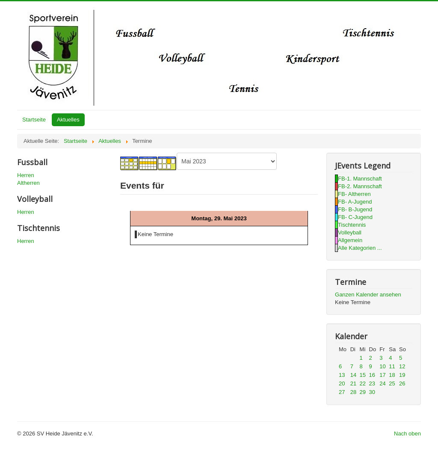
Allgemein (350, 240)
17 (382, 375)
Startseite (34, 119)
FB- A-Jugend (355, 201)
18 (392, 375)
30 (372, 392)
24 (382, 383)
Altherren (28, 183)
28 (353, 392)
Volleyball (349, 232)
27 (342, 392)
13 (342, 375)
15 (363, 375)
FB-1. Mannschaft (360, 178)
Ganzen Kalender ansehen (368, 294)
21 (353, 383)
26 (402, 383)
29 (363, 392)
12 (402, 366)
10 (382, 366)
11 (392, 366)
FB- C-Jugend (355, 217)
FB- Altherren (354, 194)
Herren (25, 175)
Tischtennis (352, 225)
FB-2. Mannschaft (360, 186)
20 (342, 383)
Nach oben (407, 433)
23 (372, 383)
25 (392, 383)
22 (363, 383)
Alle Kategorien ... (360, 248)
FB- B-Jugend (355, 209)
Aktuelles (68, 119)
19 (402, 375)
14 (353, 375)
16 (372, 375)
